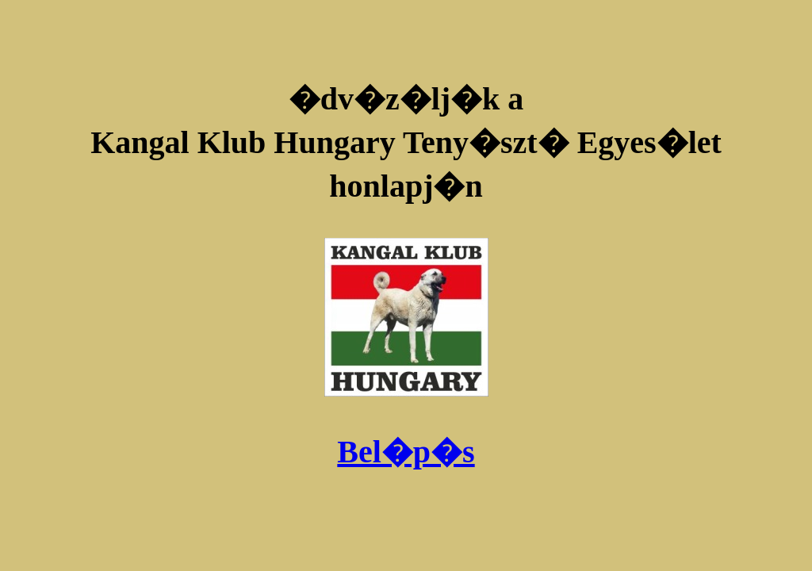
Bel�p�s (405, 451)
